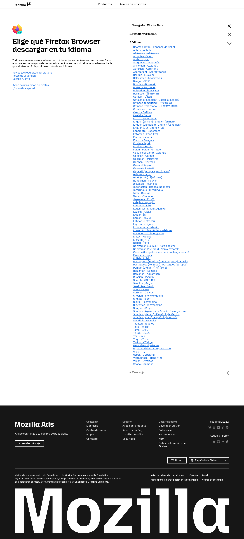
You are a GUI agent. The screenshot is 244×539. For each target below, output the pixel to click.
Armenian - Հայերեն (145, 65)
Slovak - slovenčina (145, 301)
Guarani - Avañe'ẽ (143, 168)
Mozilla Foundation (98, 475)
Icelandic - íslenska (145, 183)
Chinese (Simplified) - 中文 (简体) (152, 102)
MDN (161, 438)
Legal (205, 475)
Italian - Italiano (143, 196)
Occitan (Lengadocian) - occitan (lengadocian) (161, 252)
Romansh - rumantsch (146, 273)
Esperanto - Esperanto (146, 130)
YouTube (223, 442)
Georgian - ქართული (145, 158)
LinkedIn (218, 427)
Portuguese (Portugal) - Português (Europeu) (160, 264)
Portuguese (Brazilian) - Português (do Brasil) (160, 261)
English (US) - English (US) (148, 127)
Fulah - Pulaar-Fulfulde (147, 149)
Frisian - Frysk (141, 143)
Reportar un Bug (132, 430)
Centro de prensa (96, 430)
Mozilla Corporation (75, 475)
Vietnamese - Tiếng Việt (147, 357)
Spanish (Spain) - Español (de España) (155, 317)
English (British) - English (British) (154, 121)
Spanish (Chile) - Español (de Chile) (154, 47)
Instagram (214, 427)
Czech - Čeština (142, 112)
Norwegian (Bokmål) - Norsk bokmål (154, 245)
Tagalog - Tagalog (143, 323)
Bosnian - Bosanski (144, 84)
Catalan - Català (142, 96)
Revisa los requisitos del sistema (32, 72)
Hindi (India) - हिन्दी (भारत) (147, 177)
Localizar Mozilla (132, 434)
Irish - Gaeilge (141, 193)
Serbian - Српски (143, 292)
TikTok (223, 427)
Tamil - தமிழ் (140, 329)
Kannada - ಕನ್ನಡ (142, 205)
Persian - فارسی (142, 255)
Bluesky (210, 427)
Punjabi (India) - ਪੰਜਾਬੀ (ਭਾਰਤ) (150, 267)
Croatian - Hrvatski (144, 109)
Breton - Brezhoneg (144, 87)
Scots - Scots (141, 289)
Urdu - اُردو (139, 351)
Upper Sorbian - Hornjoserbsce (152, 348)
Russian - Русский (143, 277)
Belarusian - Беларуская (147, 78)
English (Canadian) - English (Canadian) (157, 124)
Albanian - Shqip (143, 56)
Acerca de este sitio (212, 480)
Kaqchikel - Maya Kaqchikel (149, 208)
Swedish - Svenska (144, 320)
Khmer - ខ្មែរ (139, 214)
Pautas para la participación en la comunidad (174, 480)
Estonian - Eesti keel (145, 134)
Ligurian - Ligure (143, 224)
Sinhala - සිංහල (142, 298)
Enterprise (165, 430)
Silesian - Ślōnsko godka (148, 295)
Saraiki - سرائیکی (142, 283)
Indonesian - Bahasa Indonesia (152, 186)
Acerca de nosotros (133, 4)
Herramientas (167, 434)
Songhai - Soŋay (143, 308)
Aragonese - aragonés (146, 62)
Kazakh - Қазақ (142, 211)
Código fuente (21, 78)
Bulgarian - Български (146, 90)
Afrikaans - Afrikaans (146, 53)
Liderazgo (92, 425)
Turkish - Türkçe (142, 342)
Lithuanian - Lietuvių (145, 227)
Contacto (92, 438)
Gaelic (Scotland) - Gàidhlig (149, 152)
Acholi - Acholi (142, 50)
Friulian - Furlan (142, 146)
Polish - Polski (141, 258)
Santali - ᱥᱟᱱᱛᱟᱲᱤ (144, 280)
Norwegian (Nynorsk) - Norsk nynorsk (156, 249)
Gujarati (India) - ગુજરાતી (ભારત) (151, 171)
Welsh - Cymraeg (143, 360)
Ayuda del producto (134, 425)
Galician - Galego (143, 155)
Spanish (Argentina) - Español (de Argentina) (160, 311)
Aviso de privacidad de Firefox (30, 85)
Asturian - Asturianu (145, 68)
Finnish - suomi (142, 137)
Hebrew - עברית (142, 174)
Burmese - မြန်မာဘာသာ (146, 93)
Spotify (227, 427)
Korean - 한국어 (142, 218)
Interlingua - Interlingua (148, 190)
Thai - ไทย (139, 336)
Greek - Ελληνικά (142, 165)
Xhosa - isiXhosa (143, 364)
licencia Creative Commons (93, 482)
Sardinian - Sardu (143, 286)
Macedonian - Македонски (148, 233)
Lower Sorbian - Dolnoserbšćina (152, 230)
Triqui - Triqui (141, 339)
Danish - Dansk (142, 115)
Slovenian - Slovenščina (147, 305)
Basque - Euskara (143, 75)
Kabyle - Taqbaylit (144, 202)
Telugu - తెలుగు (141, 333)
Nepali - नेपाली (141, 242)
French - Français (143, 140)
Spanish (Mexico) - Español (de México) (156, 314)
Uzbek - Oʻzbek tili (144, 354)
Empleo (90, 434)
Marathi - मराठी (141, 239)
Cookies (194, 475)
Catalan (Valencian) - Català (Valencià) (156, 99)
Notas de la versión (24, 75)
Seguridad (128, 438)
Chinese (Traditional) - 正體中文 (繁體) (155, 106)
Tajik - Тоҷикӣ (141, 326)
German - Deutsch (144, 162)
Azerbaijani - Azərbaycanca (149, 71)
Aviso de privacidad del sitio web (167, 475)
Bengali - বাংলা (141, 81)
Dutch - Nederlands (145, 118)
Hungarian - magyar (145, 180)
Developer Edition (170, 425)
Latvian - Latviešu (144, 221)
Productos (105, 4)
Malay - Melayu (142, 236)
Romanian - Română (145, 270)
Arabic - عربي (141, 59)
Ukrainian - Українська (146, 345)
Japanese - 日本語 (144, 199)
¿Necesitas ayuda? (23, 88)
